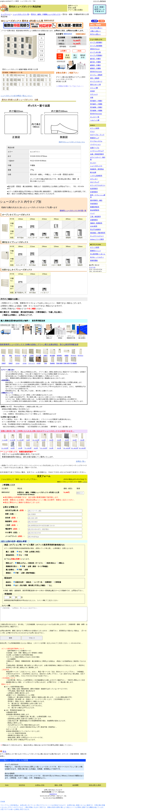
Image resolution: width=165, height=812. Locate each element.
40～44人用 (67, 447)
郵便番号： (12, 521)
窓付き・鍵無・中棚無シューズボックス (45, 14)
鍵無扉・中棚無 (95, 68)
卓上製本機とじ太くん (97, 254)
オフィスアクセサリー (97, 185)
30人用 (36, 447)
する (19, 552)
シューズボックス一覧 (21, 14)
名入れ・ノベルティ (97, 257)
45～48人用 (74, 447)
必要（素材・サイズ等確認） (37, 566)
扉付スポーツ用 (95, 84)
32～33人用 (43, 447)
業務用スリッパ (95, 251)
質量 (41, 55)
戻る (3, 751)
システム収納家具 (96, 176)
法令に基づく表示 (95, 785)
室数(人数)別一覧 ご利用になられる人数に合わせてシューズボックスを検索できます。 (37, 431)
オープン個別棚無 (96, 46)
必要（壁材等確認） (27, 573)
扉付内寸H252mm (96, 71)
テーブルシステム (96, 141)
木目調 (38, 362)
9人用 (28, 439)
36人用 (59, 447)
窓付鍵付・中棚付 (96, 101)
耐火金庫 (93, 172)
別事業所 (47, 582)
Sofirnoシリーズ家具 (97, 239)
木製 (45, 362)
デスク (92, 131)
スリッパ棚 (94, 88)
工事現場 (57, 582)
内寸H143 (17, 354)
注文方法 (22, 785)
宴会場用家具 (94, 210)
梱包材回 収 (82, 56)
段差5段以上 (50, 563)
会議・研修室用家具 (97, 154)
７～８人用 (20, 439)
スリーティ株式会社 (99, 1)
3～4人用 (5, 439)
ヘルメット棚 (94, 120)
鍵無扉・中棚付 (95, 65)
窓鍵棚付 (52, 362)
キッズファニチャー (97, 236)
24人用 (12, 447)
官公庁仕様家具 (95, 229)
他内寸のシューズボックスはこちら (72, 142)
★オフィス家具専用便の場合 (14, 687)
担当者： (11, 518)
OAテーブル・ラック (97, 135)
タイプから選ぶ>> (96, 28)
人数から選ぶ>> (95, 31)
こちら (85, 482)
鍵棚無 (66, 354)
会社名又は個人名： (15, 510)
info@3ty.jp (53, 794)
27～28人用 (28, 447)
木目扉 (92, 91)
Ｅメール (92, 267)
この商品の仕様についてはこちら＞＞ (70, 86)
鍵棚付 (45, 354)
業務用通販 (94, 260)
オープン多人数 (95, 52)
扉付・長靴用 (94, 78)
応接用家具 (94, 192)
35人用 (51, 447)
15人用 (59, 439)
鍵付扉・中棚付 (95, 59)
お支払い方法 (39, 785)
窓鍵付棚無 (59, 362)
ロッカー (93, 163)
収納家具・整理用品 (97, 169)
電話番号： (12, 529)
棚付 (3, 354)
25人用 (20, 447)
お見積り (63, 51)
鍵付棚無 (52, 354)
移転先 (27, 582)
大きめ (17, 362)
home (7, 785)
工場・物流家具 (95, 216)
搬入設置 (75, 56)
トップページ (6, 14)
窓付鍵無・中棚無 (96, 110)
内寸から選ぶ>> (95, 34)
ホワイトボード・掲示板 (97, 158)
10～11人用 (36, 439)
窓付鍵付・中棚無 (96, 104)
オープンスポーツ (96, 81)
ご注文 (78, 51)
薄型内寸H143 (95, 49)
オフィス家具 (94, 128)
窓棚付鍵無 (66, 362)
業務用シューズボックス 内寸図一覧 (73, 210)
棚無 (10, 354)
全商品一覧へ (81, 461)
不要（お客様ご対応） (32, 552)
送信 (10, 638)
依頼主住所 (18, 582)
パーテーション (95, 144)
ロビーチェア (94, 182)
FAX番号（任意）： (12, 532)
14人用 (51, 439)
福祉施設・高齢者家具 (97, 233)
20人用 (82, 439)
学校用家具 (94, 203)
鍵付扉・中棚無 (95, 62)
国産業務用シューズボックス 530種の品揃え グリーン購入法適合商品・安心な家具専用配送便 (39, 344)
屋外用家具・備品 (96, 200)
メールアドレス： (15, 536)
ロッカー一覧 (94, 117)
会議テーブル (94, 148)
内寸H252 (73, 354)
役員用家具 (94, 188)
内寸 (41, 47)
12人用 (43, 439)
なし (49, 585)
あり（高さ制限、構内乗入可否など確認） (29, 585)
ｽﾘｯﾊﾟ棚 (38, 354)
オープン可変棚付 (96, 55)
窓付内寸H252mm (96, 114)
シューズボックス (96, 166)
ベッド (92, 213)
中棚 (41, 51)
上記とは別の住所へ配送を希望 (13, 541)
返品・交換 (58, 785)
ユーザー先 (37, 582)
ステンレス (31, 362)
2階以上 (60, 563)
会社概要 (75, 785)
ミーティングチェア (97, 151)
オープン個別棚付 (96, 42)
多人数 (24, 354)
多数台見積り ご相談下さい (67, 73)
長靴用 (3, 362)
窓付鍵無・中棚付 (96, 107)
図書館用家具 (94, 207)
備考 (41, 59)
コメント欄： (43, 613)
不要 (25, 555)
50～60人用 (82, 447)
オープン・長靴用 (96, 75)
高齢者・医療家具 (96, 223)
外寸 (41, 42)
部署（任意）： (11, 514)
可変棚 (31, 354)
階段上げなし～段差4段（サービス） (29, 563)
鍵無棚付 (59, 354)
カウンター (94, 179)
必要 (25, 570)
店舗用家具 (94, 220)
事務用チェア (94, 138)
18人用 (74, 439)
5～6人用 (12, 439)
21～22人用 (5, 447)
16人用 (67, 439)
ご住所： (11, 525)
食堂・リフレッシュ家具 (97, 196)
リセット (32, 638)
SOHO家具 (93, 226)
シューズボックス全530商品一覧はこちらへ (17, 96)
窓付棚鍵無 (73, 362)
